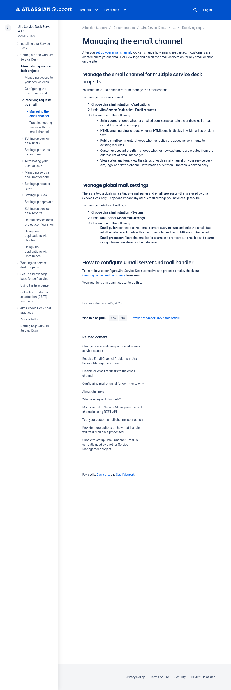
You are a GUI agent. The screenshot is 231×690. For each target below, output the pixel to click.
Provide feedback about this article (156, 318)
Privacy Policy (135, 677)
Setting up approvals (39, 202)
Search (195, 10)
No (123, 318)
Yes (113, 318)
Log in (207, 10)
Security (180, 677)
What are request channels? (101, 399)
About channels (93, 391)
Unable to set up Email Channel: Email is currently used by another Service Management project (110, 444)
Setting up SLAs (36, 195)
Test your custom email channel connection (112, 420)
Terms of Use (159, 677)
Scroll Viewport (125, 474)
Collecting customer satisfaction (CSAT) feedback (34, 296)
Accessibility (29, 319)
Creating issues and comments (103, 275)
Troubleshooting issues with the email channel (40, 127)
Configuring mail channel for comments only (113, 383)
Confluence (103, 474)
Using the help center (35, 285)
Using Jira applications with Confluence (37, 251)
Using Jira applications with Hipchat (37, 235)
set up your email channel (113, 52)
